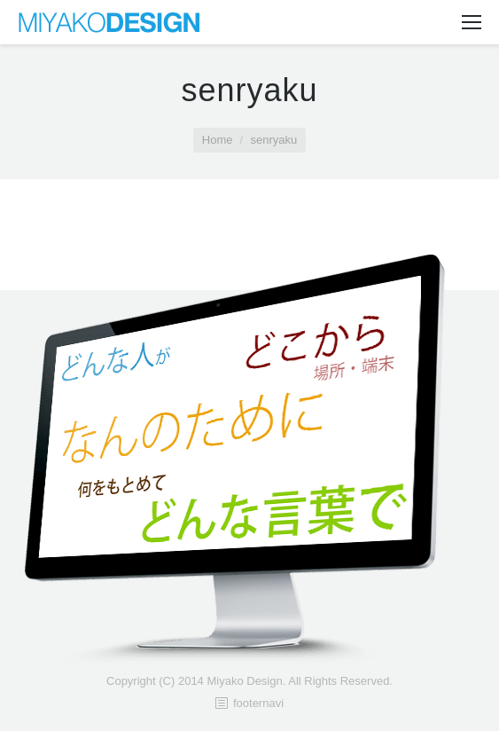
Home (217, 139)
